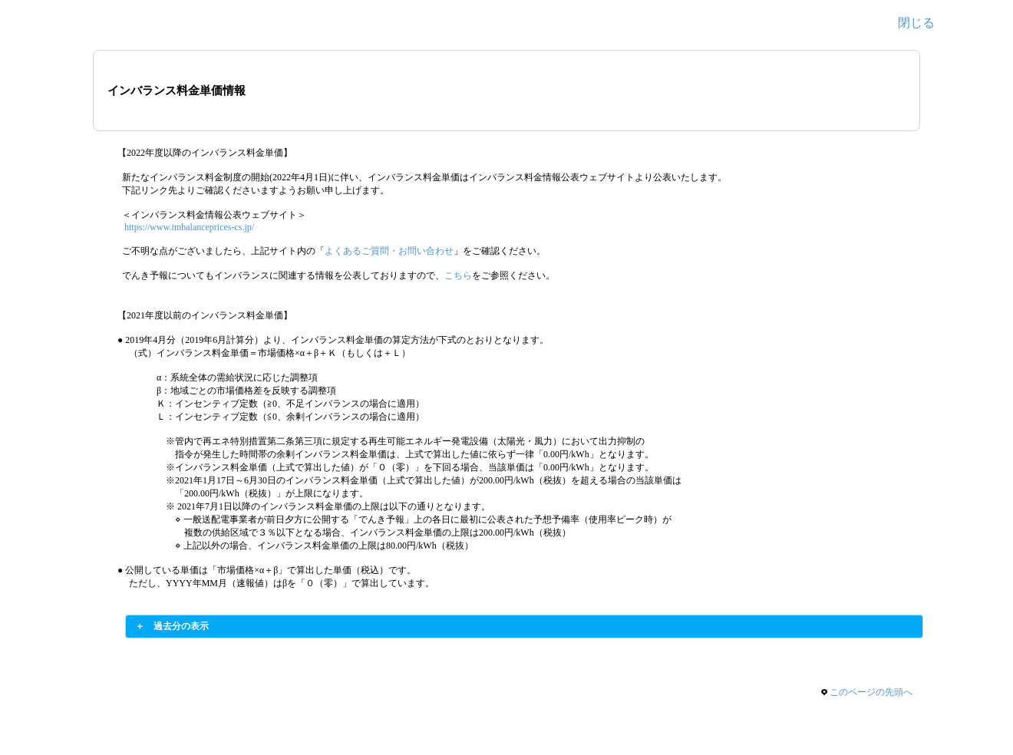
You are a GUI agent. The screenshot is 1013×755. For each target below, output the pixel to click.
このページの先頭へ (871, 692)
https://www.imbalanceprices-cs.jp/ (189, 227)
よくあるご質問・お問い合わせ (389, 251)
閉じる (916, 22)
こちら (458, 275)
